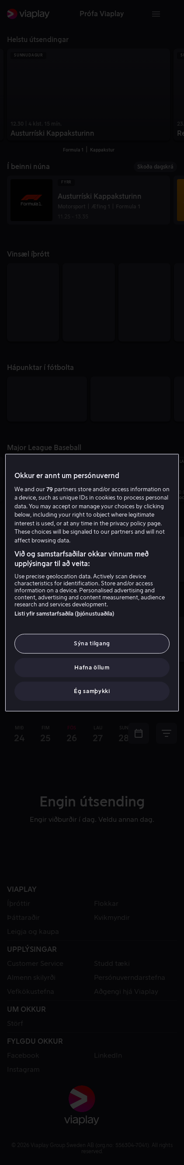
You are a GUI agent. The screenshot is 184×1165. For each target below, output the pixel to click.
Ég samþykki (92, 691)
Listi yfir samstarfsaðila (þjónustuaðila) (64, 613)
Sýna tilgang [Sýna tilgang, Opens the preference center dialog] (92, 643)
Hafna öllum (91, 667)
